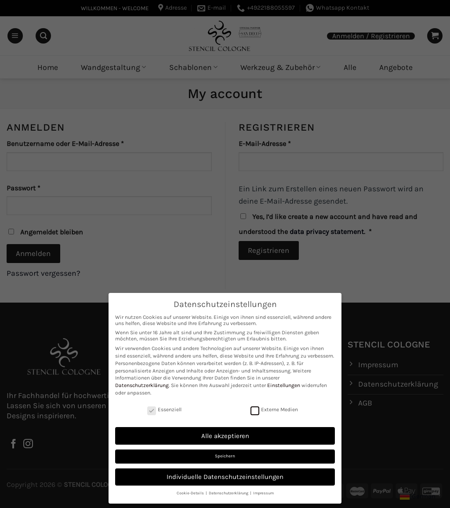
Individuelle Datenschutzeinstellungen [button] (225, 477)
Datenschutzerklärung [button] (229, 493)
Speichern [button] (225, 456)
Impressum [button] (263, 493)
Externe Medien (274, 409)
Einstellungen (283, 385)
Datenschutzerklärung (142, 385)
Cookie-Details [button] (191, 493)
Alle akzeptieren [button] (225, 436)
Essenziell (164, 409)
